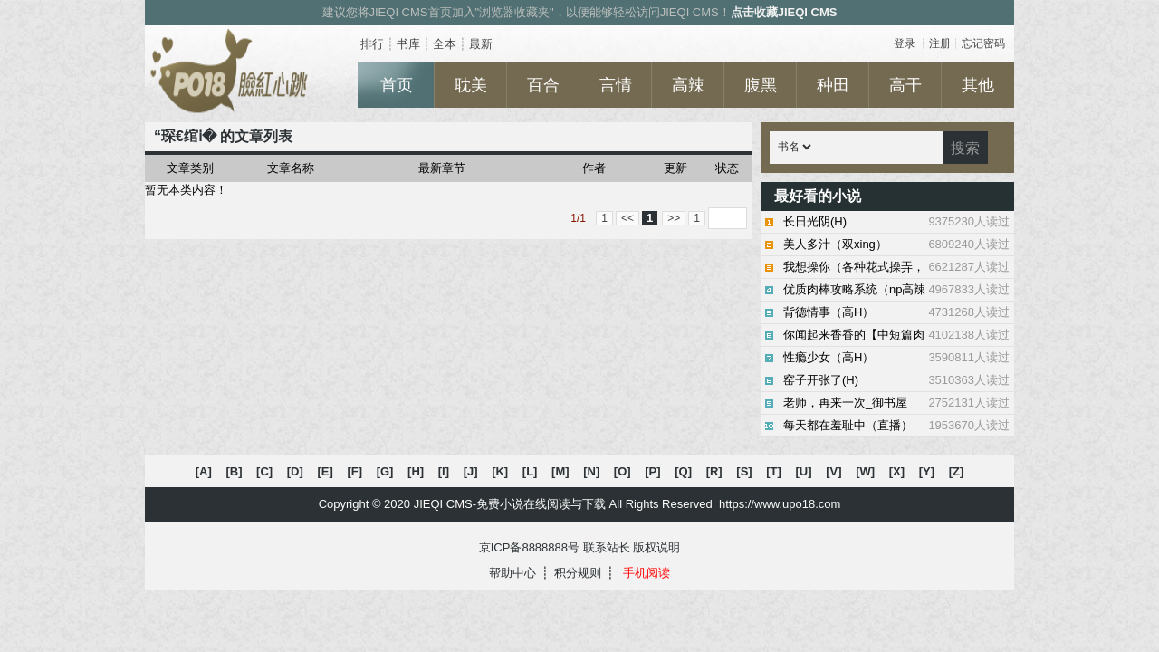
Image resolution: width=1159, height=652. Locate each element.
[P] (652, 471)
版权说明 (656, 547)
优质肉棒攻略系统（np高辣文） (896, 290)
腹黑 (760, 85)
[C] (264, 471)
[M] (560, 471)
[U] (804, 471)
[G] (385, 471)
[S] (744, 471)
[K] (500, 471)
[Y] (926, 471)
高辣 (688, 85)
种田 (833, 85)
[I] (443, 471)
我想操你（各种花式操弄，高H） (896, 267)
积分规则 (577, 573)
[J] (471, 471)
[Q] (683, 471)
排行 (372, 44)
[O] (622, 471)
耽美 (471, 85)
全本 (444, 44)
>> (673, 218)
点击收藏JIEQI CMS (784, 12)
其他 (978, 85)
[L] (530, 471)
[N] (591, 471)
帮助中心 (512, 573)
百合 (543, 85)
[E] (324, 471)
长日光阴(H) (896, 222)
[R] (714, 471)
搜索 (965, 148)
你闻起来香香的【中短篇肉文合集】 (896, 335)
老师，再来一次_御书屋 (896, 403)
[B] (233, 471)
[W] (865, 471)
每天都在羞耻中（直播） (896, 425)
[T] (773, 471)
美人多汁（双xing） (896, 244)
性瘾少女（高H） (896, 358)
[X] (897, 471)
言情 (615, 85)
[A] (204, 471)
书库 (408, 44)
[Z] (956, 471)
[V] (833, 471)
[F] (354, 471)
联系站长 (606, 547)
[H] (415, 471)
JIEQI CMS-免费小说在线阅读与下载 (510, 504)
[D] (295, 471)
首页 (396, 85)
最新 (481, 44)
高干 (905, 85)
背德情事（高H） (896, 312)
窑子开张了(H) (896, 380)
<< (627, 218)
